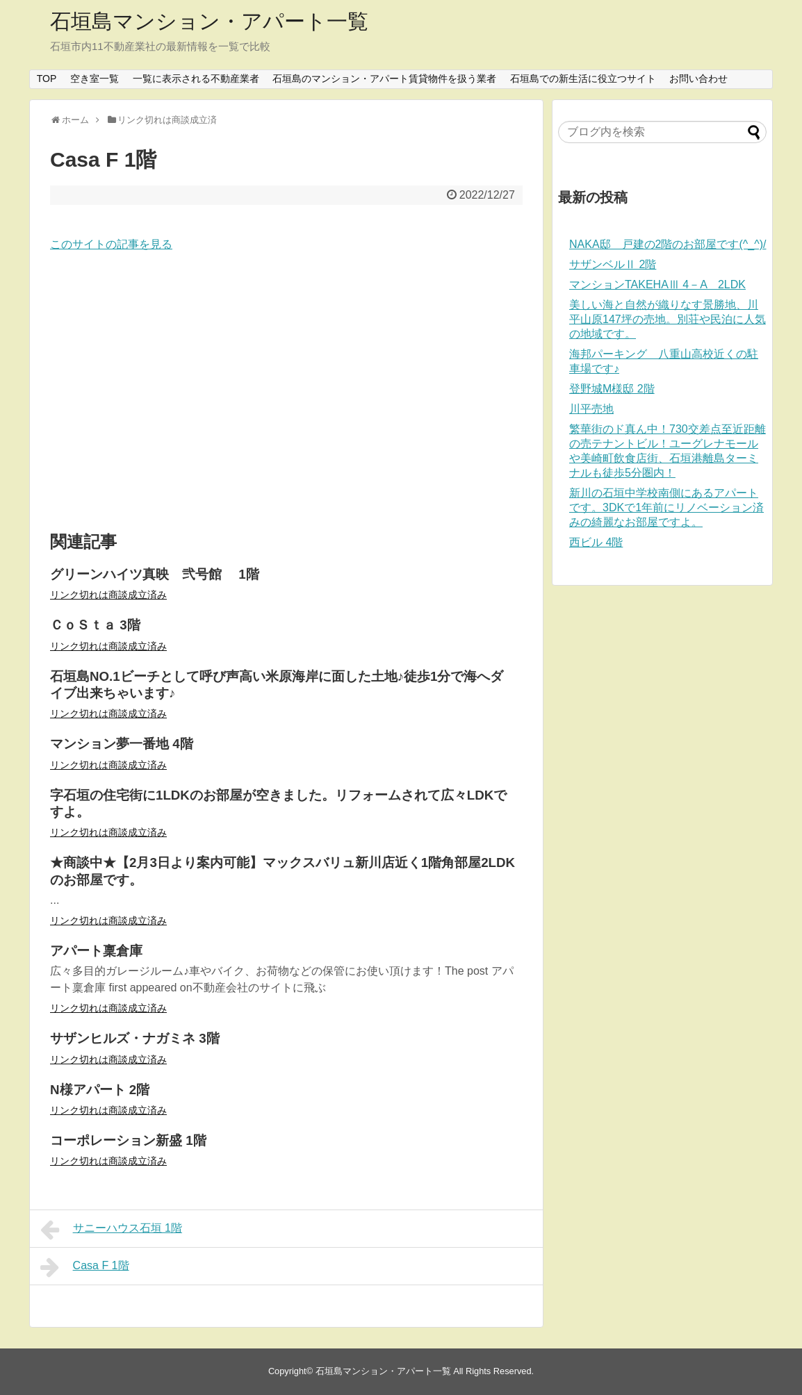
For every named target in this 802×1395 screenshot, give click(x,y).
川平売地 (591, 409)
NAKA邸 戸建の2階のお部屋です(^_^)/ (667, 244)
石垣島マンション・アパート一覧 (209, 21)
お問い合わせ (698, 78)
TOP (47, 78)
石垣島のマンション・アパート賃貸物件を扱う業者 (384, 78)
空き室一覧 (94, 78)
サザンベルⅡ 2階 (612, 264)
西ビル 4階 (596, 542)
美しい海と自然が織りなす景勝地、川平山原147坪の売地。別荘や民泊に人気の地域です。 (667, 319)
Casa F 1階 (84, 1267)
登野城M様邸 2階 (612, 389)
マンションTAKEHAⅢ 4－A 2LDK (657, 284)
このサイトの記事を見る (111, 244)
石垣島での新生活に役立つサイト (583, 78)
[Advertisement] (286, 392)
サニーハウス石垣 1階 (111, 1230)
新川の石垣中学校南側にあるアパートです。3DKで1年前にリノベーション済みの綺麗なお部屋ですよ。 (666, 507)
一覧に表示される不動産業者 (196, 78)
